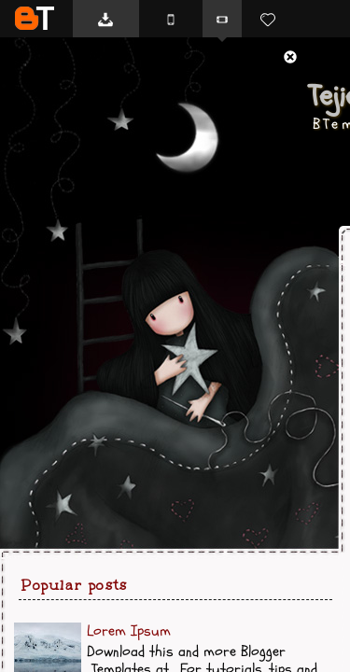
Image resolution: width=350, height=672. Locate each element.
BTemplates (34, 18)
